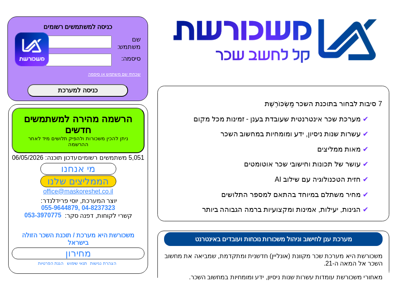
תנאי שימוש (75, 263)
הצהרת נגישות (101, 263)
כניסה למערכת (76, 90)
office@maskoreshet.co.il (77, 191)
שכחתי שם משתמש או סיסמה (113, 74)
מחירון (77, 253)
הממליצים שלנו (77, 181)
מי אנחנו (77, 168)
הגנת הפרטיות (49, 263)
